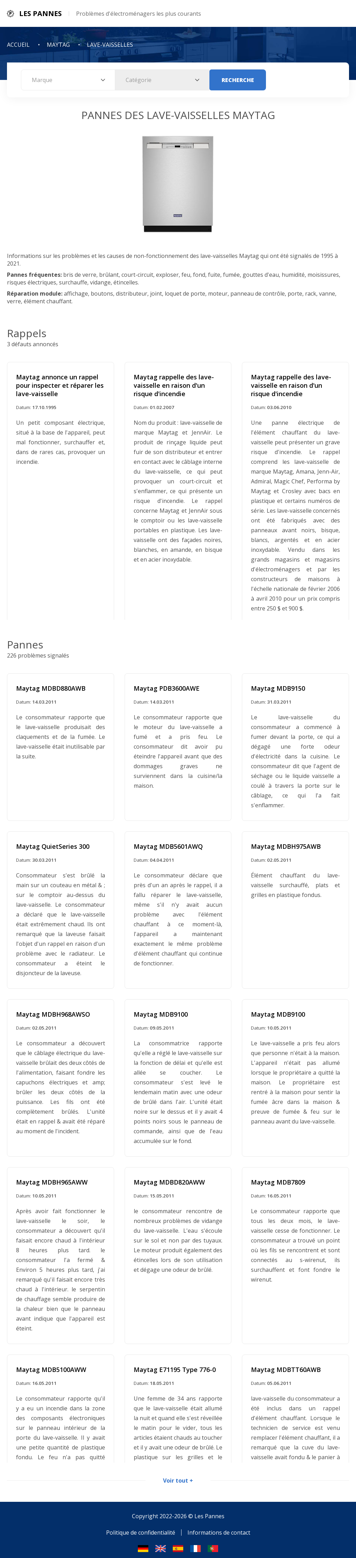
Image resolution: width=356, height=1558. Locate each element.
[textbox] (68, 80)
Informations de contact (218, 1527)
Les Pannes (209, 1511)
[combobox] (68, 79)
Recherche (238, 80)
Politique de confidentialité (140, 1527)
